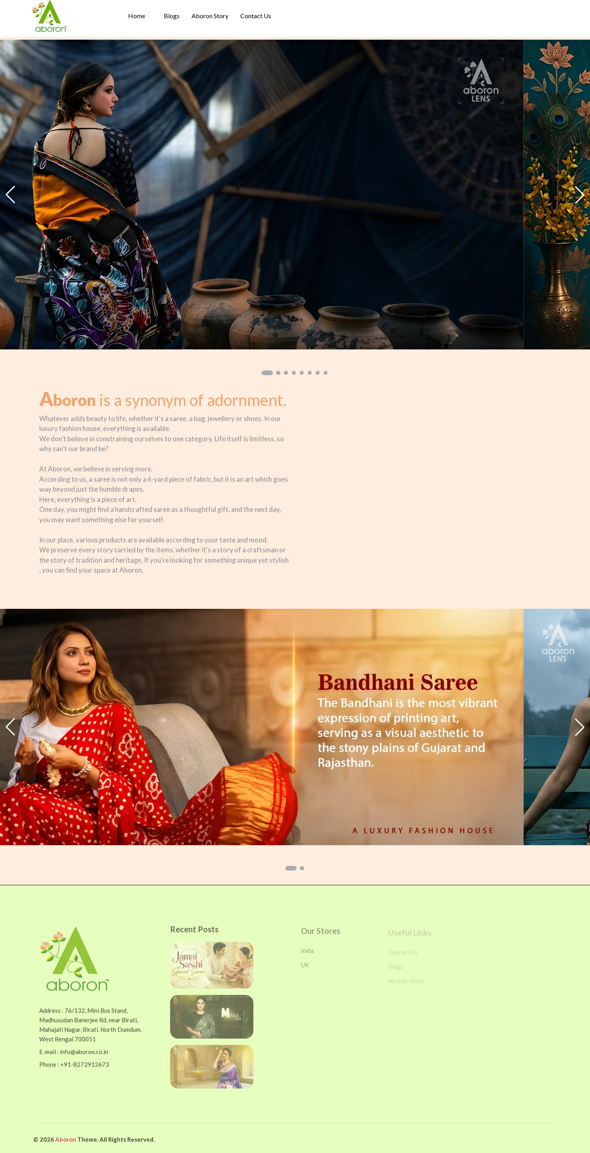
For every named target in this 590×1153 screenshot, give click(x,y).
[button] (267, 372)
